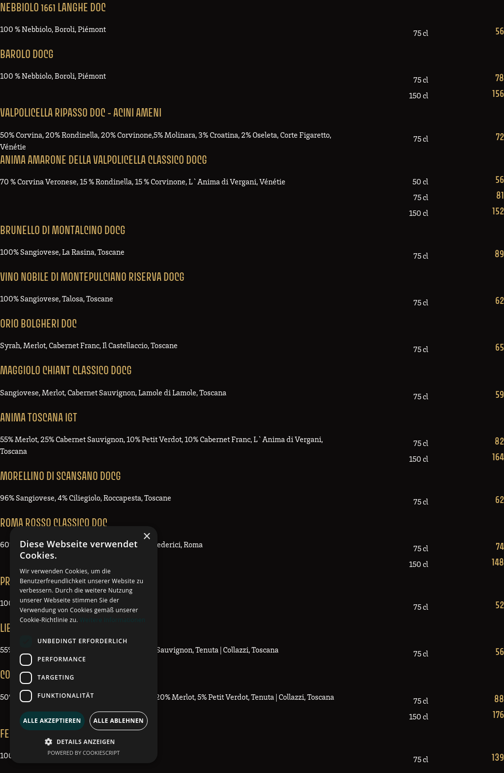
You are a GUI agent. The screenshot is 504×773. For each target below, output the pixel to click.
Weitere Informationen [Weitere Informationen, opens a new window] (113, 620)
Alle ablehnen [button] (119, 720)
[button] (84, 741)
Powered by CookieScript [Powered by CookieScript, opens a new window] (84, 752)
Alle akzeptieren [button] (52, 720)
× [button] (146, 536)
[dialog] (84, 644)
